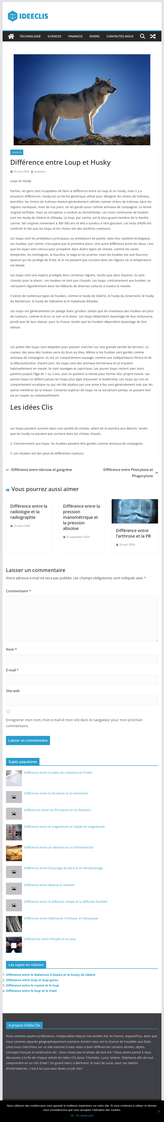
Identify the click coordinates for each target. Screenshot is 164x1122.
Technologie (30, 36)
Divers (94, 36)
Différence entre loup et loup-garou (32, 980)
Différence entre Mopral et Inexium (49, 885)
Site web (13, 690)
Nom (11, 649)
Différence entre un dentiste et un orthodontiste (58, 847)
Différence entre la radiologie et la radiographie (28, 511)
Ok (72, 1115)
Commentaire (18, 591)
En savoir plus (85, 1115)
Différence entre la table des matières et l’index (58, 773)
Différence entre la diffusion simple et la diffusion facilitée (65, 902)
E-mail (12, 670)
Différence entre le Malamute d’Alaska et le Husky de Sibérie (50, 975)
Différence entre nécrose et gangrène (39, 469)
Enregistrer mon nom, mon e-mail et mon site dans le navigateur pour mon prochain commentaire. (74, 723)
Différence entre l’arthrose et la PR (133, 533)
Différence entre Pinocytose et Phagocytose (130, 472)
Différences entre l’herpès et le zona (50, 939)
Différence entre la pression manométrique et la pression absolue (81, 517)
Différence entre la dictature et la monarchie (56, 793)
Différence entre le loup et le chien (31, 991)
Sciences (55, 36)
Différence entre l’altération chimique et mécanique (61, 918)
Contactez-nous (120, 36)
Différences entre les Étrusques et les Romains (57, 810)
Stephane (39, 171)
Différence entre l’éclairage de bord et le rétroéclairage (63, 868)
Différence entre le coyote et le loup (32, 985)
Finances (75, 36)
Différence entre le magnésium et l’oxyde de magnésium (64, 827)
